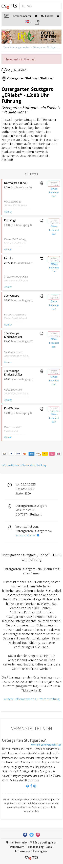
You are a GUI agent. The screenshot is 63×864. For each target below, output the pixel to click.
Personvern (17, 847)
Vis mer (8, 211)
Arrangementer (20, 47)
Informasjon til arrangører (31, 851)
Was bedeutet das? (54, 192)
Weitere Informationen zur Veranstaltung (31, 699)
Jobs (49, 847)
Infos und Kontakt (27, 535)
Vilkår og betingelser (43, 842)
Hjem (6, 47)
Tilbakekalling (35, 847)
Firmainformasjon (17, 842)
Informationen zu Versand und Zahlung (24, 465)
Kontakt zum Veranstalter (46, 744)
